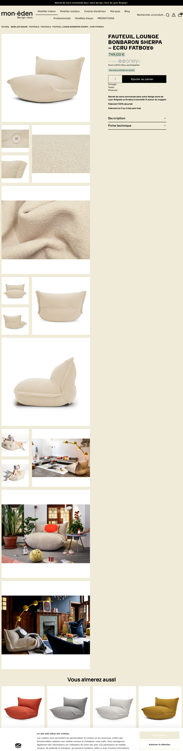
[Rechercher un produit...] (167, 15)
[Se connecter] (174, 15)
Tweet (111, 87)
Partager (112, 84)
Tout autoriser (159, 492)
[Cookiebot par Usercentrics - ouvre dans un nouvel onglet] (18, 523)
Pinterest (112, 90)
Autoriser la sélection (159, 501)
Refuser (159, 510)
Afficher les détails (155, 523)
